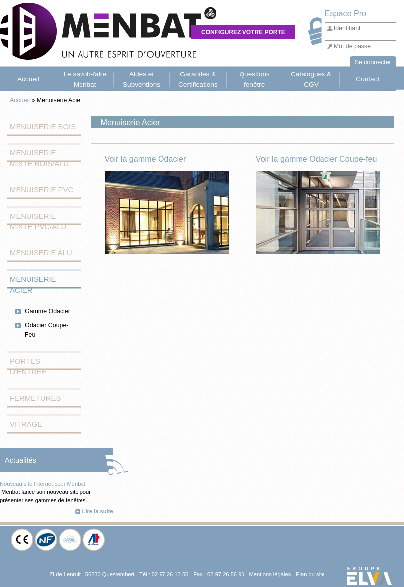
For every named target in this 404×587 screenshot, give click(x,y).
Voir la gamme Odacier (145, 158)
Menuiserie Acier (33, 284)
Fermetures (35, 398)
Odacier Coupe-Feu (46, 330)
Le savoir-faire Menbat (85, 79)
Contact (367, 79)
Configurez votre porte (243, 32)
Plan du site (310, 574)
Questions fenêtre (254, 79)
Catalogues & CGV (311, 79)
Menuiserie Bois (43, 127)
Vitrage (26, 424)
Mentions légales (270, 574)
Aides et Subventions (141, 79)
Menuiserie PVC (41, 190)
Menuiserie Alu (41, 253)
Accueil (28, 79)
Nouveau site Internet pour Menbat (42, 484)
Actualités (20, 460)
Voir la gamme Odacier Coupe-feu (316, 158)
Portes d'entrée (28, 366)
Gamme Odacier (47, 311)
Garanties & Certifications (198, 79)
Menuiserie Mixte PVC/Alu (38, 221)
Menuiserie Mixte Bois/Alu (39, 158)
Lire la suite (97, 511)
